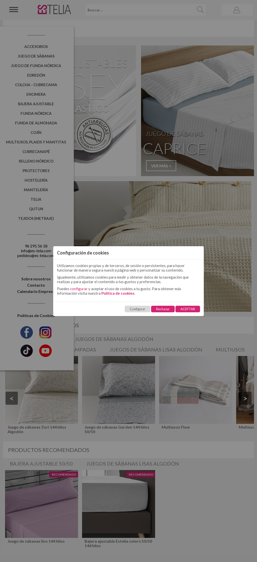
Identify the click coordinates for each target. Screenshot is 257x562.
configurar (79, 288)
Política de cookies (117, 293)
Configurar (137, 309)
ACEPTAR (187, 309)
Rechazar (163, 309)
